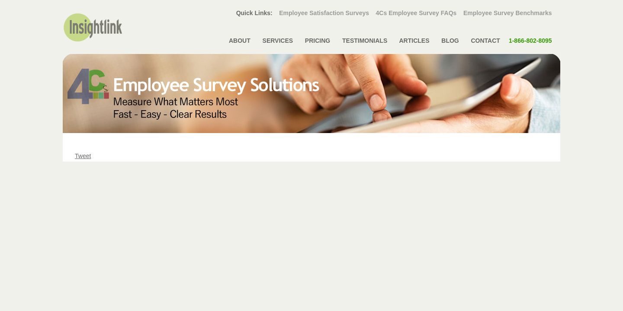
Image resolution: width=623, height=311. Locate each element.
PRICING (317, 40)
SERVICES (278, 40)
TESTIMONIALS (364, 40)
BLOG (450, 40)
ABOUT (240, 40)
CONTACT (511, 40)
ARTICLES (414, 40)
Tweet (83, 155)
